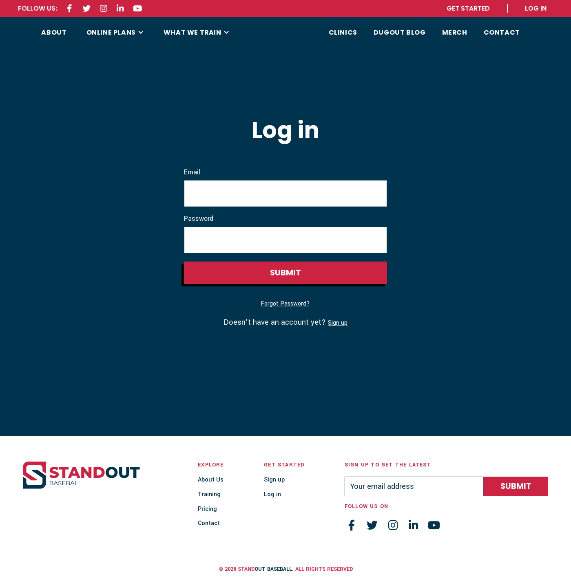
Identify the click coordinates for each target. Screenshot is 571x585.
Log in (272, 494)
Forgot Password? (285, 303)
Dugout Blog (400, 32)
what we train (192, 32)
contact (502, 32)
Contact (209, 523)
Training (209, 494)
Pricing (207, 509)
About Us (211, 479)
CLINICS (343, 32)
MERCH (454, 32)
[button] (115, 32)
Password (198, 218)
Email (192, 172)
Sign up (337, 323)
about (53, 32)
